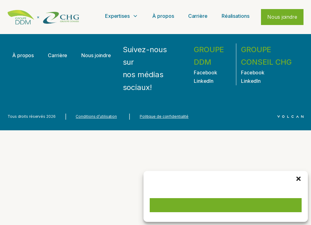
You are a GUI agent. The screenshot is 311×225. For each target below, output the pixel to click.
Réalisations (235, 16)
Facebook (205, 72)
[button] (298, 179)
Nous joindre (282, 17)
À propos (163, 16)
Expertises (121, 16)
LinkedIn (203, 81)
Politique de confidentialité (164, 116)
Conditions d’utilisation (96, 116)
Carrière (198, 16)
